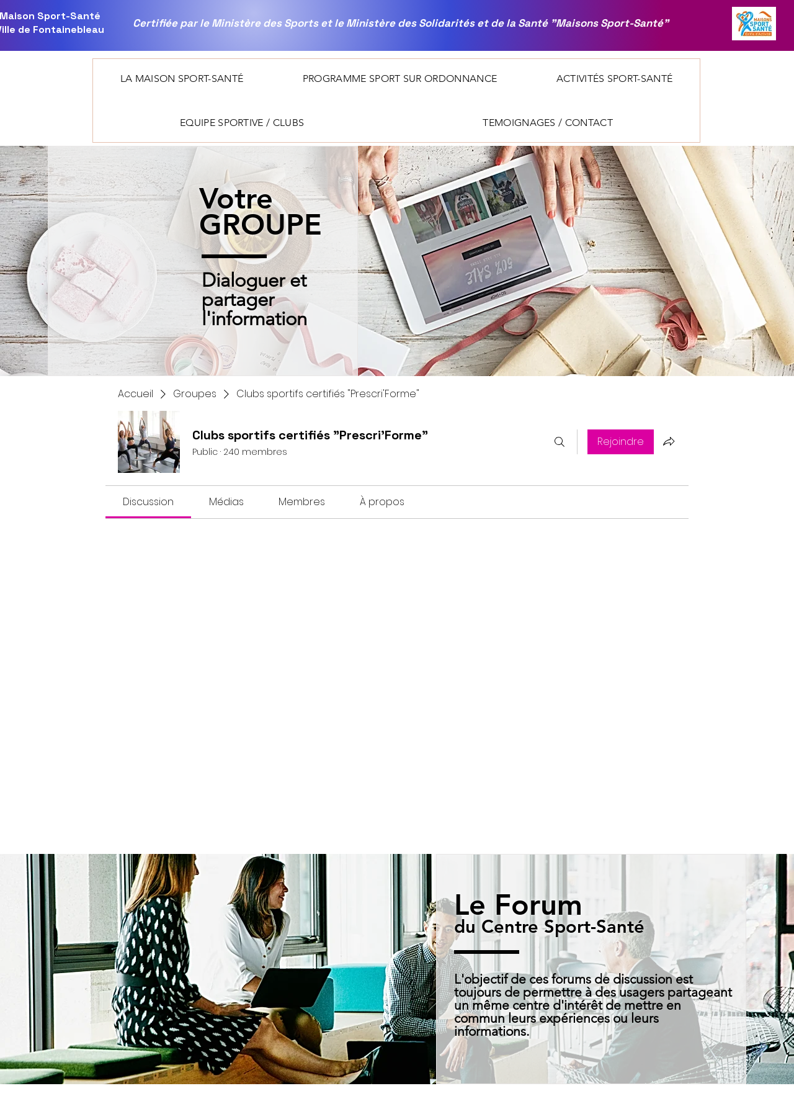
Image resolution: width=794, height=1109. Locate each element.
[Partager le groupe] (668, 441)
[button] (181, 78)
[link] (148, 502)
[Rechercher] (559, 441)
